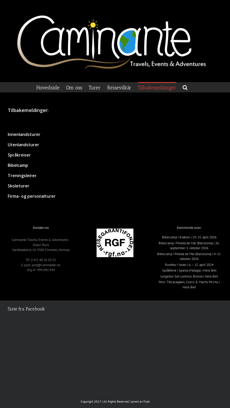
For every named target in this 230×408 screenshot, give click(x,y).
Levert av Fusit (140, 401)
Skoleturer (18, 186)
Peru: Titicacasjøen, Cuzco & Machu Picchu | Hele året (189, 284)
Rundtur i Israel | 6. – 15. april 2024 (189, 265)
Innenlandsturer (24, 134)
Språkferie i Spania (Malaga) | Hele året (189, 270)
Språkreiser (19, 155)
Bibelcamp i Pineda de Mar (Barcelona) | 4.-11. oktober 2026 (189, 256)
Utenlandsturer (23, 144)
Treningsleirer (22, 175)
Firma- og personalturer (32, 196)
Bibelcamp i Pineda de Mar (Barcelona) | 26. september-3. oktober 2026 (189, 245)
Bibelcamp (18, 165)
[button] (185, 87)
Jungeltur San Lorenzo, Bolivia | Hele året (189, 276)
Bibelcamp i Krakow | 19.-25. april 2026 (189, 237)
